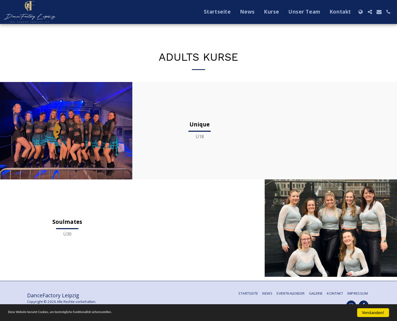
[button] (369, 11)
